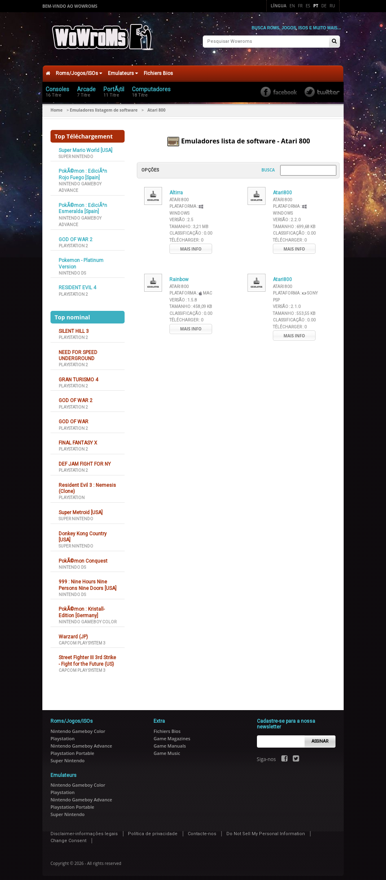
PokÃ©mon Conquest (83, 557)
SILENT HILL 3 (74, 327)
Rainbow (179, 276)
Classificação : (190, 229)
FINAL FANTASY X (78, 439)
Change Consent (68, 837)
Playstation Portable (72, 749)
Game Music (167, 749)
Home (56, 106)
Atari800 (282, 189)
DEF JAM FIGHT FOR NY (85, 460)
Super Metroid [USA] (81, 508)
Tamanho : (188, 222)
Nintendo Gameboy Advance (81, 742)
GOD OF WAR (73, 418)
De (324, 6)
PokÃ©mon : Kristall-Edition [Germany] (82, 608)
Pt (315, 6)
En (292, 6)
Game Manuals (170, 742)
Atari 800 (179, 196)
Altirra (176, 189)
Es (308, 6)
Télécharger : (186, 236)
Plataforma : (190, 289)
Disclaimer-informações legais (84, 829)
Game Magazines (172, 734)
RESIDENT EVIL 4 (77, 284)
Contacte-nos (202, 829)
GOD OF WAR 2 (75, 235)
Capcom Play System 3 (82, 639)
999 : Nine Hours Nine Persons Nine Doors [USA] (87, 581)
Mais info (191, 245)
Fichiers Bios (158, 69)
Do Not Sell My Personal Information (265, 829)
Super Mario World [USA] (85, 146)
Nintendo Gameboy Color (87, 618)
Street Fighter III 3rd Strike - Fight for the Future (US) (87, 657)
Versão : (181, 216)
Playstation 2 (73, 242)
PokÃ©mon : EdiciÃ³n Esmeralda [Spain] (83, 204)
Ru (332, 6)
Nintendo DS (72, 269)
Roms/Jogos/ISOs (79, 69)
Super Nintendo (76, 152)
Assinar (319, 737)
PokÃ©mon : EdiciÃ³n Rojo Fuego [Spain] (83, 170)
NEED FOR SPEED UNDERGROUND (78, 351)
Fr (300, 6)
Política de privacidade (153, 829)
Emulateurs (123, 69)
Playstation (72, 494)
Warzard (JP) (73, 633)
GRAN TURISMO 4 (78, 375)
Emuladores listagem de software (104, 106)
